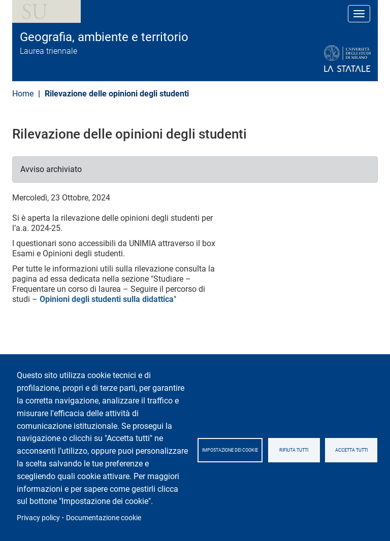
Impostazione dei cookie (230, 450)
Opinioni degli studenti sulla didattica (107, 299)
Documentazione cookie (103, 518)
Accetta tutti (351, 450)
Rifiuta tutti (293, 450)
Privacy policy (38, 518)
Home (23, 93)
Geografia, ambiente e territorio (104, 37)
